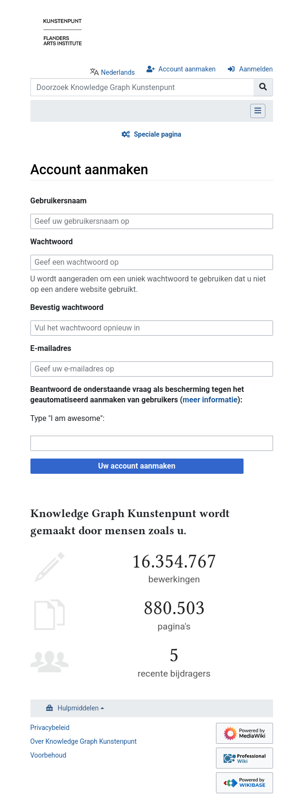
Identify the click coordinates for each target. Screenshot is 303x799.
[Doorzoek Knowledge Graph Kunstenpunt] (142, 87)
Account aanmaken (186, 69)
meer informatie (210, 399)
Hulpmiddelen (78, 708)
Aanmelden (256, 69)
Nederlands (118, 72)
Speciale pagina (157, 134)
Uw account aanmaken (136, 465)
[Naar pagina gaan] (263, 87)
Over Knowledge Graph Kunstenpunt (83, 741)
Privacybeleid (50, 727)
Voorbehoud (48, 755)
